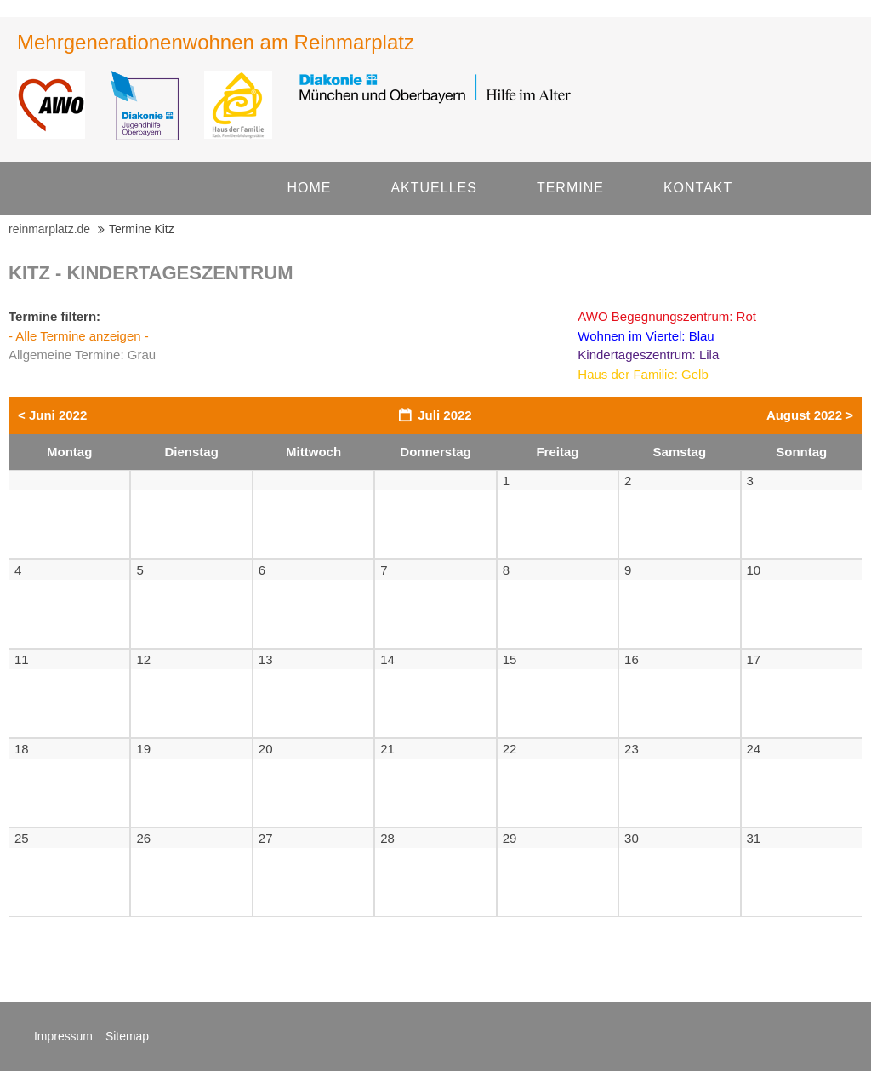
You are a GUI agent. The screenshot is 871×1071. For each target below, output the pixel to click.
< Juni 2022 (52, 415)
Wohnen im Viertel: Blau (646, 336)
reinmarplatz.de (49, 229)
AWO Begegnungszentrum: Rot (667, 316)
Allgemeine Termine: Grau (82, 354)
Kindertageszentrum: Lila (648, 354)
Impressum (63, 1036)
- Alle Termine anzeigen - (79, 336)
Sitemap (127, 1036)
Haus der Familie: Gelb (643, 374)
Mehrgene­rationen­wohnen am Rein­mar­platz (215, 42)
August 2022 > (809, 415)
